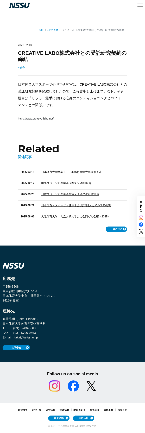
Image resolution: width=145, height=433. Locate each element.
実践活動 (65, 410)
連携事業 (109, 410)
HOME (39, 30)
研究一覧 (37, 410)
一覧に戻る (116, 229)
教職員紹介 (79, 410)
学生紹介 (95, 410)
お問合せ (16, 347)
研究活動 (52, 30)
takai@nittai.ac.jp (26, 337)
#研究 (21, 67)
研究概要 (23, 410)
